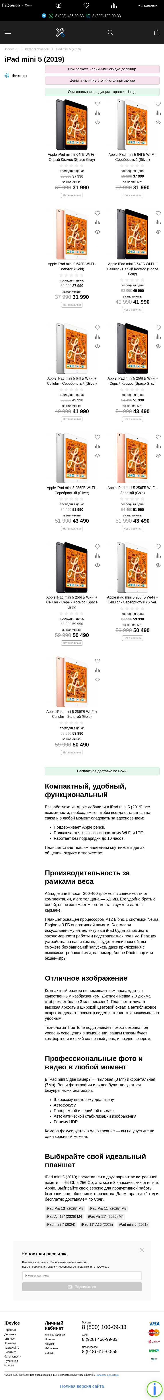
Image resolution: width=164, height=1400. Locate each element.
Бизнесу (9, 1338)
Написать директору (107, 1375)
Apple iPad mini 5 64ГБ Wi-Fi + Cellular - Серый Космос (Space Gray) (132, 269)
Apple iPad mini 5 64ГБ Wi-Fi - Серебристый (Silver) (132, 157)
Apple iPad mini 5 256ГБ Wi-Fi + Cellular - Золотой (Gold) (71, 714)
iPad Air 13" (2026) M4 (64, 1216)
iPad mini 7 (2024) (61, 1224)
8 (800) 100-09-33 (106, 16)
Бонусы (49, 1352)
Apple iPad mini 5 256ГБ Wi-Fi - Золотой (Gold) (132, 490)
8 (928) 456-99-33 (66, 16)
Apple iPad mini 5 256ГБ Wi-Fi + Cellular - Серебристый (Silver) (132, 599)
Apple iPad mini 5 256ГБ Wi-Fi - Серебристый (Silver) (72, 490)
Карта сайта (11, 1347)
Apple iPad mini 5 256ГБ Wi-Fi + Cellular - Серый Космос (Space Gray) (72, 602)
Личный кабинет (55, 1335)
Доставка (10, 1334)
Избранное (52, 1348)
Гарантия (10, 1329)
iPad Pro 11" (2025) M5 (108, 1208)
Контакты (10, 1343)
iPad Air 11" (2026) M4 (105, 1216)
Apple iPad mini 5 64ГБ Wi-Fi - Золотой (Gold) (72, 266)
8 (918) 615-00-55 (99, 1351)
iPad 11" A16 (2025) (97, 1224)
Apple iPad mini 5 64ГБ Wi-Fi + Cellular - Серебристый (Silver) (72, 380)
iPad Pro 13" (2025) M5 (65, 1208)
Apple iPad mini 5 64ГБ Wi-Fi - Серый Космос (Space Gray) (72, 157)
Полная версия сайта (82, 1386)
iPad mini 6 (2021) (133, 1224)
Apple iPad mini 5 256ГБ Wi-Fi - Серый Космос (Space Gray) (132, 380)
